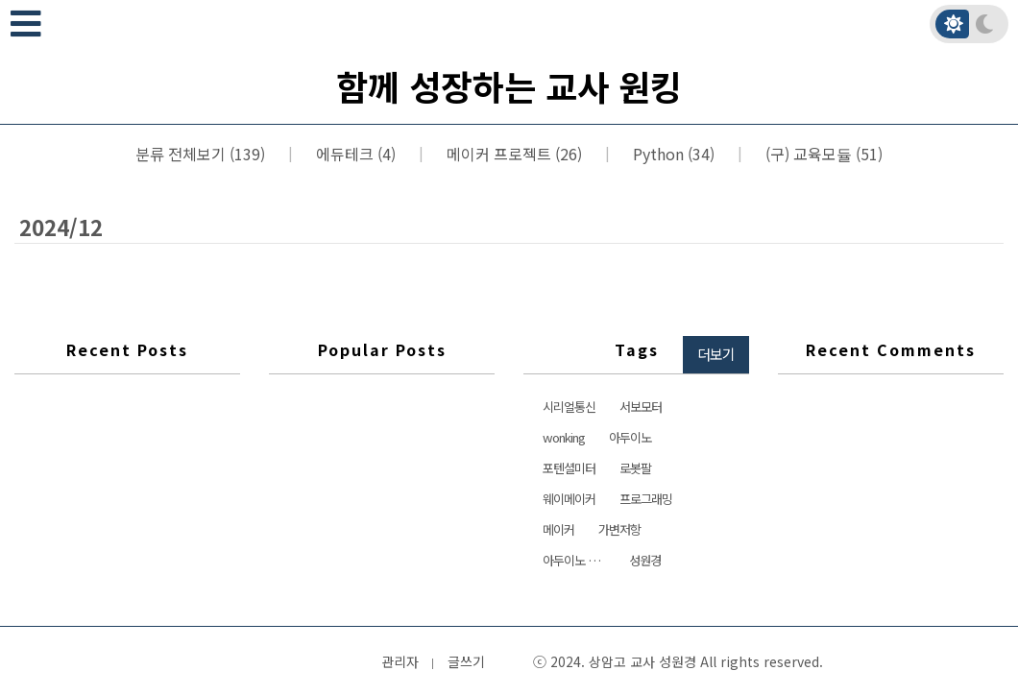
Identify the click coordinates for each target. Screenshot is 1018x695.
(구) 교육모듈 (822, 153)
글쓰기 (466, 661)
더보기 (716, 354)
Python (672, 153)
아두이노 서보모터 (579, 560)
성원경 (645, 560)
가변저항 (619, 529)
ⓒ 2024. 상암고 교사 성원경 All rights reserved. (678, 661)
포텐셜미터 (569, 468)
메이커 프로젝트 (512, 153)
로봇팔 (635, 468)
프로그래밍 (645, 499)
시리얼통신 (569, 406)
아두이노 (630, 437)
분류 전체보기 (200, 153)
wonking (564, 437)
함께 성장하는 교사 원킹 (509, 85)
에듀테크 (354, 153)
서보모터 (640, 406)
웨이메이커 (569, 499)
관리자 (400, 661)
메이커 (558, 529)
